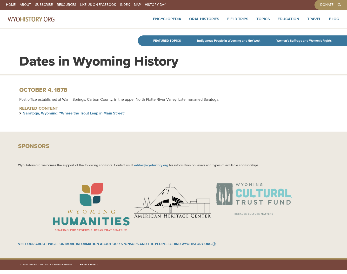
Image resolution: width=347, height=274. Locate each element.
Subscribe (53, 5)
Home (12, 5)
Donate (321, 5)
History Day (182, 5)
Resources (79, 5)
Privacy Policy (89, 268)
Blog (334, 22)
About (30, 5)
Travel (314, 22)
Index (144, 5)
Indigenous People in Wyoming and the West (228, 40)
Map (160, 5)
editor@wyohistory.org (151, 165)
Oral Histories (204, 22)
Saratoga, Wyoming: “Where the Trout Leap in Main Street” (74, 113)
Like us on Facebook (114, 5)
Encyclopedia (167, 22)
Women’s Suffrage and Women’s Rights (304, 40)
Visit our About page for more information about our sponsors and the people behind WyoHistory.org (115, 248)
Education (288, 22)
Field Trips (237, 22)
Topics (263, 22)
